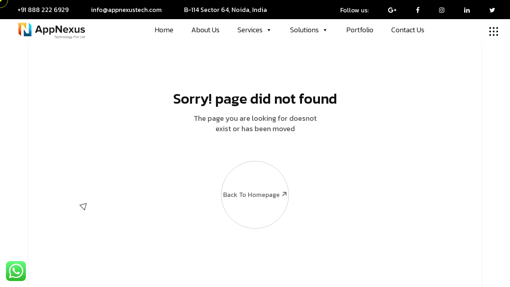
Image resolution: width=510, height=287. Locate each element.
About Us (205, 29)
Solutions (309, 30)
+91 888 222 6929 (43, 9)
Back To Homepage (254, 175)
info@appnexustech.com (126, 9)
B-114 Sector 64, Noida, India (225, 9)
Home (164, 29)
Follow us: (354, 10)
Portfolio (359, 29)
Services (254, 30)
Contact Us (407, 29)
